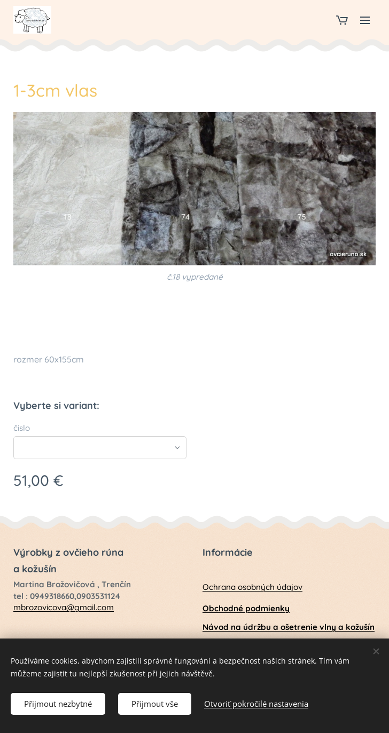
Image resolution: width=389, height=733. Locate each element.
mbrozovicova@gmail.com (63, 607)
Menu (365, 20)
